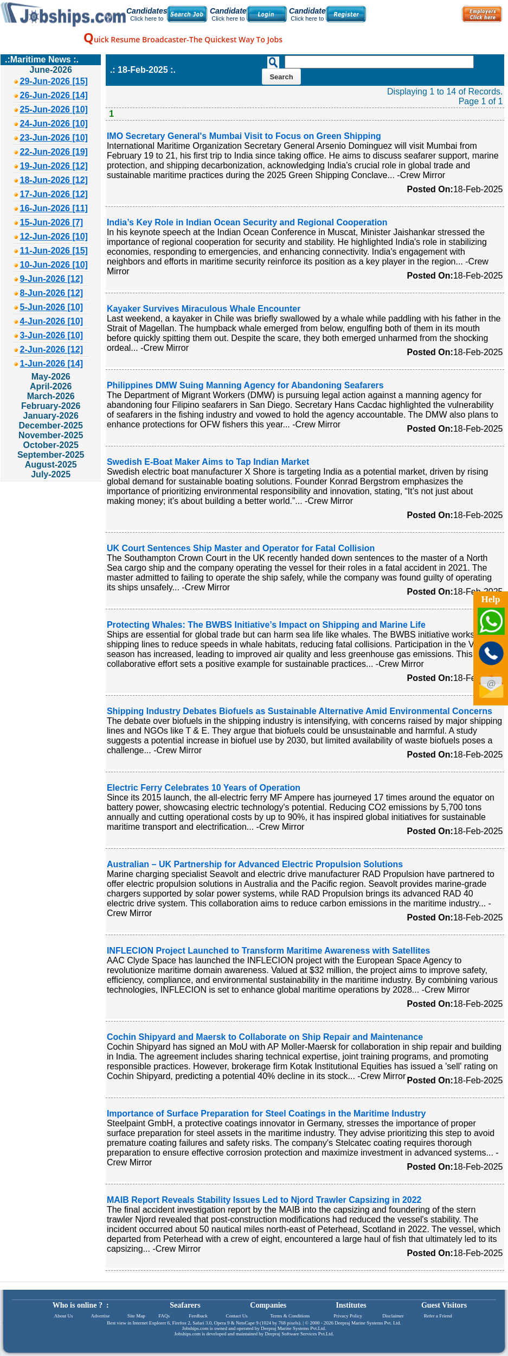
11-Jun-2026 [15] (54, 250)
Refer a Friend (438, 1316)
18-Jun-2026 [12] (54, 180)
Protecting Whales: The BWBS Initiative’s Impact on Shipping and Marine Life (266, 624)
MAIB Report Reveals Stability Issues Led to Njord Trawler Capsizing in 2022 (264, 1199)
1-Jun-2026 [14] (51, 363)
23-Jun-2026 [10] (54, 137)
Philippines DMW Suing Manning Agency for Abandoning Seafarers (245, 385)
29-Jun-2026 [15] (54, 81)
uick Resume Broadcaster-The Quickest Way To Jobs (182, 39)
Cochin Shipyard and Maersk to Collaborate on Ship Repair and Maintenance (265, 1037)
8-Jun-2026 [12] (51, 293)
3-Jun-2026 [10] (51, 335)
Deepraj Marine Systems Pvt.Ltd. (293, 1328)
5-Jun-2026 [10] (51, 307)
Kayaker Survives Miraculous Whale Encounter (203, 308)
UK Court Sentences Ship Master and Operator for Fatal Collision (241, 548)
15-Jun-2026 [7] (51, 222)
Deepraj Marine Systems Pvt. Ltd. (368, 1323)
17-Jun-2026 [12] (54, 194)
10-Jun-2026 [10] (54, 264)
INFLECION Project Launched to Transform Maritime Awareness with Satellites (268, 950)
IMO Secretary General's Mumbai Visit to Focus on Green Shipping (244, 136)
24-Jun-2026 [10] (54, 123)
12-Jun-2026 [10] (54, 236)
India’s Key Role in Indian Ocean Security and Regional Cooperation (247, 222)
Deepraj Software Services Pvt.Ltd (299, 1333)
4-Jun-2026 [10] (51, 321)
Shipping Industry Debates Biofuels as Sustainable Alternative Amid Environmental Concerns (299, 711)
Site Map (136, 1316)
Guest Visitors (444, 1305)
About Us (63, 1316)
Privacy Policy (347, 1316)
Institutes (351, 1305)
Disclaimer (393, 1316)
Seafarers (185, 1305)
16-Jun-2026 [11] (54, 208)
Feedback (198, 1316)
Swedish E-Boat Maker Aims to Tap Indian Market (208, 461)
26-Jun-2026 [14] (54, 95)
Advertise (100, 1316)
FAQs (164, 1316)
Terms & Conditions (290, 1316)
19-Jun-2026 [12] (54, 166)
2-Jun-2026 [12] (51, 349)
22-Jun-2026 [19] (54, 151)
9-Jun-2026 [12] (51, 278)
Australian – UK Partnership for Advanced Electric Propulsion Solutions (255, 864)
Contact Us (237, 1316)
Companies (268, 1305)
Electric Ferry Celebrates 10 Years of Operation (203, 787)
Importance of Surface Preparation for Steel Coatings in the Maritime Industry (266, 1113)
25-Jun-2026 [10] (54, 109)
